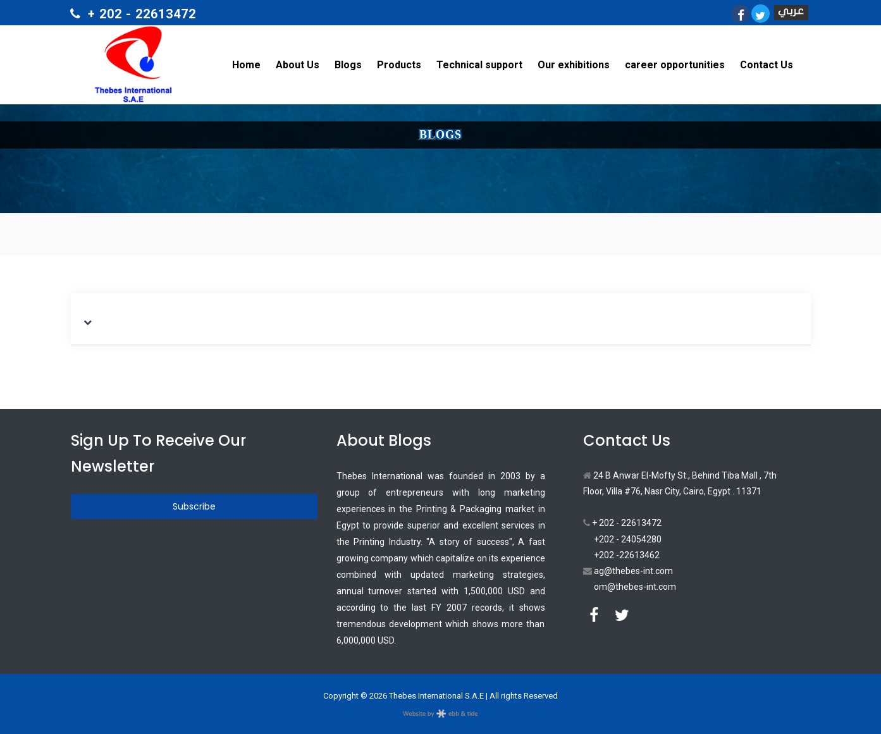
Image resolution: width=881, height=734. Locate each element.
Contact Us (766, 65)
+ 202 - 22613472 (622, 523)
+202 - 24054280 (628, 539)
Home (246, 65)
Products (399, 65)
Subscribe (194, 506)
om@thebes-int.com (635, 587)
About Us (297, 65)
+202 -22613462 (627, 555)
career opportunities (675, 65)
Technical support (479, 65)
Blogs (348, 65)
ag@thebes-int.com (628, 571)
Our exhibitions (574, 65)
